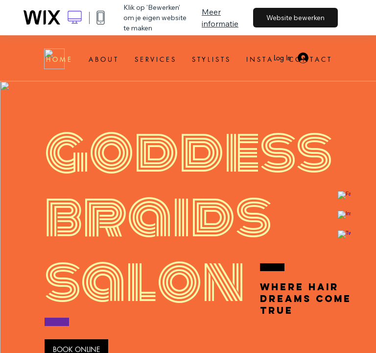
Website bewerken (295, 17)
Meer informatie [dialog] (220, 17)
